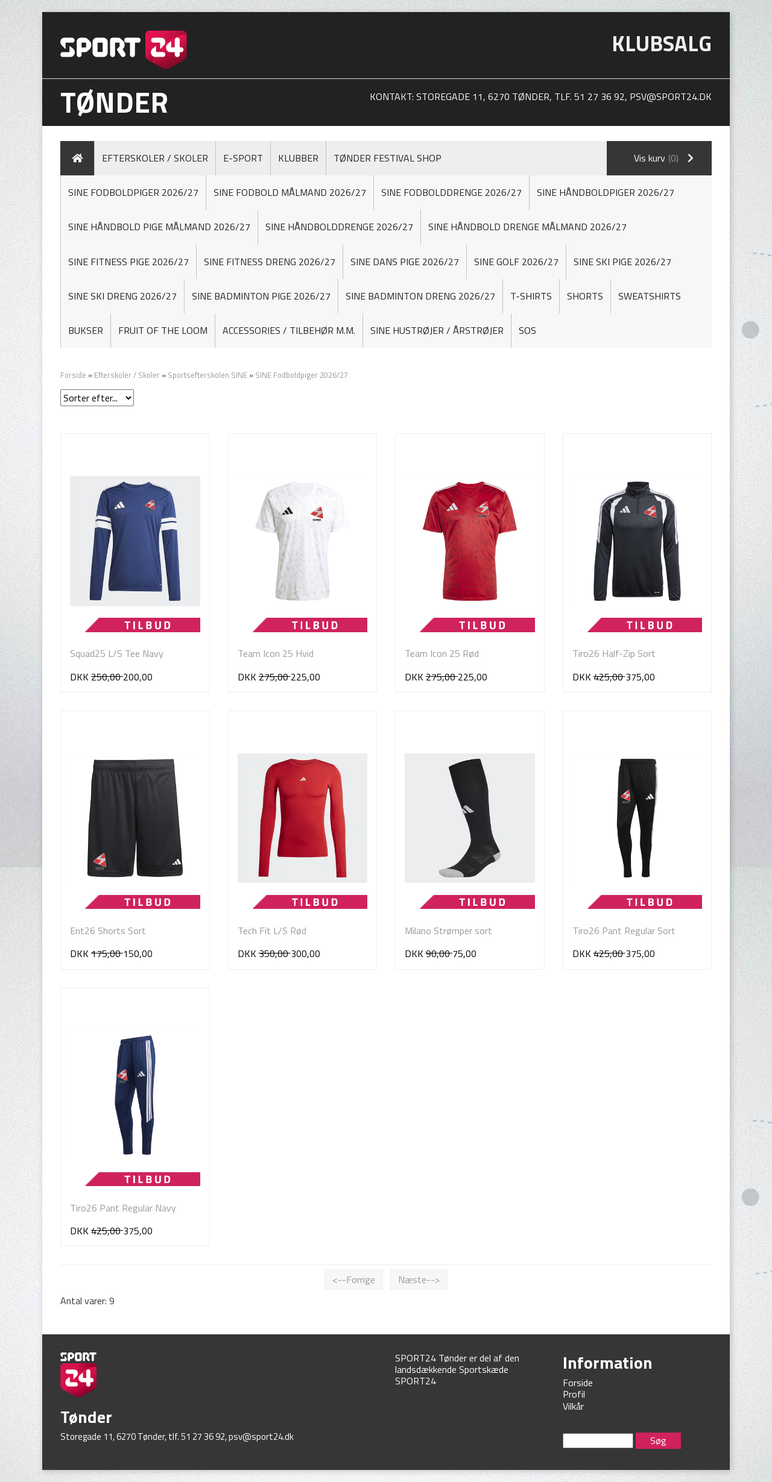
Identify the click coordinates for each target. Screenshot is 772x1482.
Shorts (585, 296)
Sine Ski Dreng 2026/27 (122, 296)
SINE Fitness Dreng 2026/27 (269, 261)
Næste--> (419, 1279)
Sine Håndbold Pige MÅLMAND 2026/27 (159, 226)
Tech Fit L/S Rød (272, 930)
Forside (73, 375)
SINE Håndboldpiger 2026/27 (605, 192)
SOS (527, 330)
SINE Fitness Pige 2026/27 (128, 261)
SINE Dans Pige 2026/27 (404, 261)
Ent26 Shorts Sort (108, 930)
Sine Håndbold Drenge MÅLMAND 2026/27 (527, 226)
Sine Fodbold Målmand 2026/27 (290, 192)
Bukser (85, 330)
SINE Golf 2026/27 (516, 261)
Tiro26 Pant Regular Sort (624, 930)
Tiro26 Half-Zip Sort (614, 653)
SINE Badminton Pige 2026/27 (261, 296)
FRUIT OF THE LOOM (162, 330)
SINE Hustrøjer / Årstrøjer (437, 330)
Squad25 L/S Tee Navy (116, 653)
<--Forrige (353, 1279)
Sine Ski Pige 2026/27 (622, 261)
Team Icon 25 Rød (442, 653)
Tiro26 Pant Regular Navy (123, 1208)
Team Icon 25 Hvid (276, 653)
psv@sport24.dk (671, 96)
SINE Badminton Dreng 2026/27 (420, 296)
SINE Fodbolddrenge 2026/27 (451, 192)
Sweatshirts (649, 296)
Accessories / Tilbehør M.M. (289, 330)
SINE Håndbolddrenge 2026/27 (339, 226)
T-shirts (531, 296)
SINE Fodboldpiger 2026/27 (133, 192)
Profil (574, 1394)
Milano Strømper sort (448, 930)
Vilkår (573, 1406)
